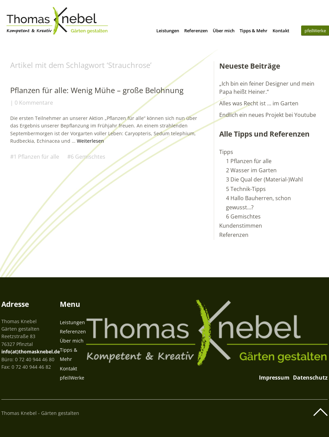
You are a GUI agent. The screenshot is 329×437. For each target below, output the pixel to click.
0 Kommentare (34, 102)
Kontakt (281, 31)
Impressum (274, 377)
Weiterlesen (90, 141)
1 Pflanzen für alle (36, 156)
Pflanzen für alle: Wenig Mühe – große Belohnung (97, 90)
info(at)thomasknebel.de (30, 351)
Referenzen (196, 31)
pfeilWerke (72, 377)
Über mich (224, 31)
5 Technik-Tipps (246, 189)
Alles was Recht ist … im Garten (258, 103)
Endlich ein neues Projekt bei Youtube (267, 115)
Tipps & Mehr (253, 31)
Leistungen (167, 31)
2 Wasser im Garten (251, 170)
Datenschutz (310, 377)
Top (320, 412)
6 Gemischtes (88, 156)
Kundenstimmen (240, 225)
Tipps (226, 152)
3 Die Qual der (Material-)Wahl (264, 179)
